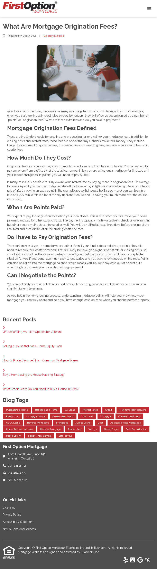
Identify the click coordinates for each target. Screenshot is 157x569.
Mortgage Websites (31, 552)
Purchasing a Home (53, 35)
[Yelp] (125, 560)
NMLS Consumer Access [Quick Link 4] (19, 529)
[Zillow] (149, 560)
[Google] (140, 560)
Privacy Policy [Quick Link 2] (12, 514)
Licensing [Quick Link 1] (9, 507)
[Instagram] (132, 560)
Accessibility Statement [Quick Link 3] (18, 521)
